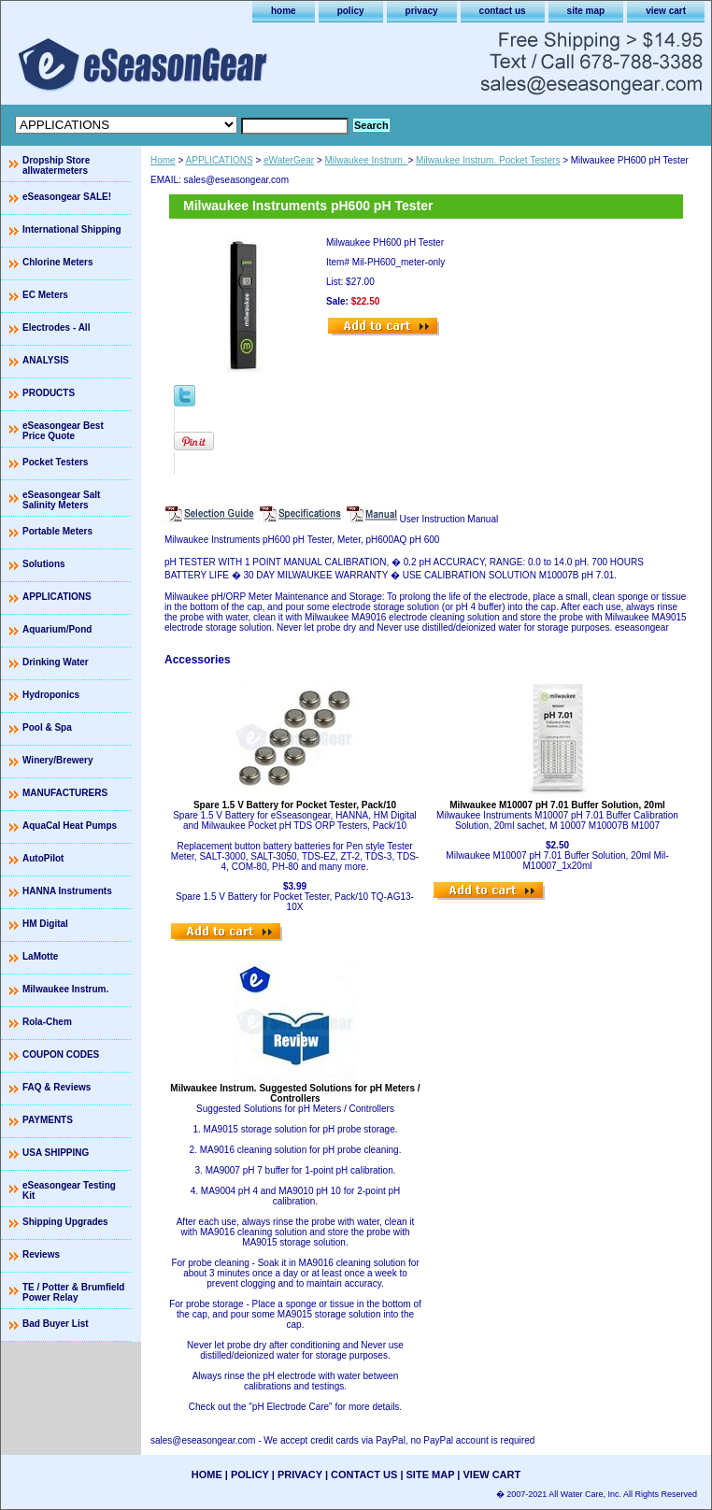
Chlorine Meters (57, 262)
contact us (502, 11)
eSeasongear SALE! (66, 197)
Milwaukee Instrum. (366, 160)
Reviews (41, 1254)
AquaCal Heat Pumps (69, 825)
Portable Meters (57, 531)
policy (350, 11)
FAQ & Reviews (56, 1087)
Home (163, 160)
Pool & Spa (47, 727)
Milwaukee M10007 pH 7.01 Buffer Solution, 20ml (557, 805)
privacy (422, 11)
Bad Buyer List (55, 1323)
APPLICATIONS (219, 160)
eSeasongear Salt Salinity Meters (61, 500)
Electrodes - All (56, 327)
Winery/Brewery (57, 760)
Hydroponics (50, 695)
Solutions (43, 564)
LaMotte (40, 956)
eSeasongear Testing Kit (69, 1190)
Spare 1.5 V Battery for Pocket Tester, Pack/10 (294, 805)
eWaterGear (288, 160)
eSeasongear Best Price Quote (63, 430)
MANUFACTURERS (64, 793)
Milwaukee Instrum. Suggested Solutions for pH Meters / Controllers (295, 1093)
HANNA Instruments (67, 891)
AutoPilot (43, 858)
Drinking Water (55, 662)
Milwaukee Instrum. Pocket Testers (488, 160)
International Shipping (71, 229)
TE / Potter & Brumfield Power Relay (73, 1292)
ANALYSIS (45, 360)
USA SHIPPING (55, 1152)
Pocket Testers (55, 462)
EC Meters (45, 295)
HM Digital (45, 924)
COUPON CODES (60, 1054)
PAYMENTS (47, 1120)
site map (586, 11)
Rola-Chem (47, 1022)
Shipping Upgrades (65, 1222)
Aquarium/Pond (57, 629)
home (283, 11)
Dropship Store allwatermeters (56, 165)
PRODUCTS (48, 393)
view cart (666, 11)
